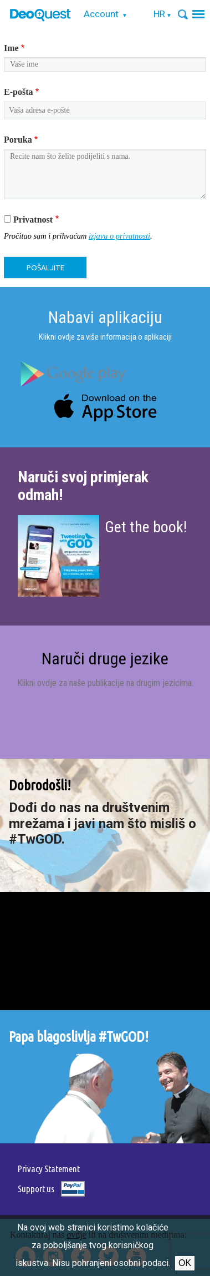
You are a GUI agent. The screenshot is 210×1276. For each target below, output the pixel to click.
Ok (184, 1263)
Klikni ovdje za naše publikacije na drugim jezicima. (105, 683)
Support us (36, 1188)
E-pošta (18, 92)
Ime (11, 48)
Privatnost (33, 219)
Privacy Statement (49, 1168)
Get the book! (146, 527)
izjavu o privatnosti (119, 235)
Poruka (18, 139)
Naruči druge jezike (105, 658)
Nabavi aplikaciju (105, 317)
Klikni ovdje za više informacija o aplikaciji (105, 337)
